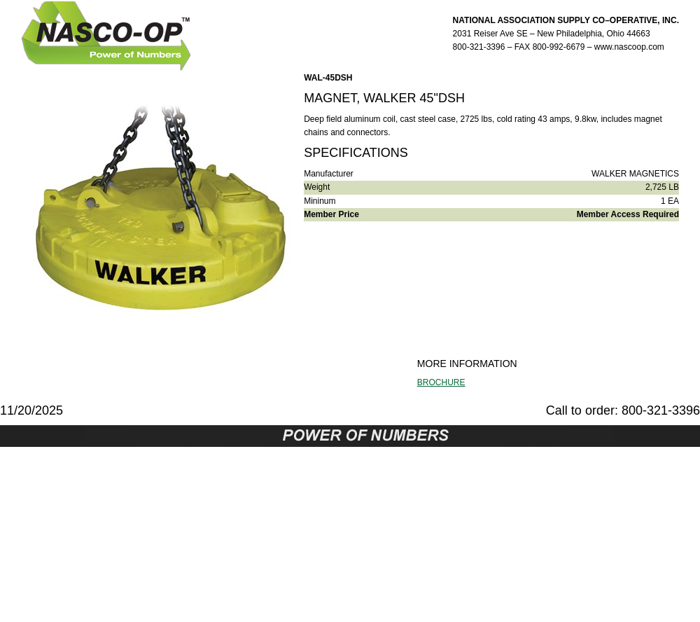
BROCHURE (441, 382)
